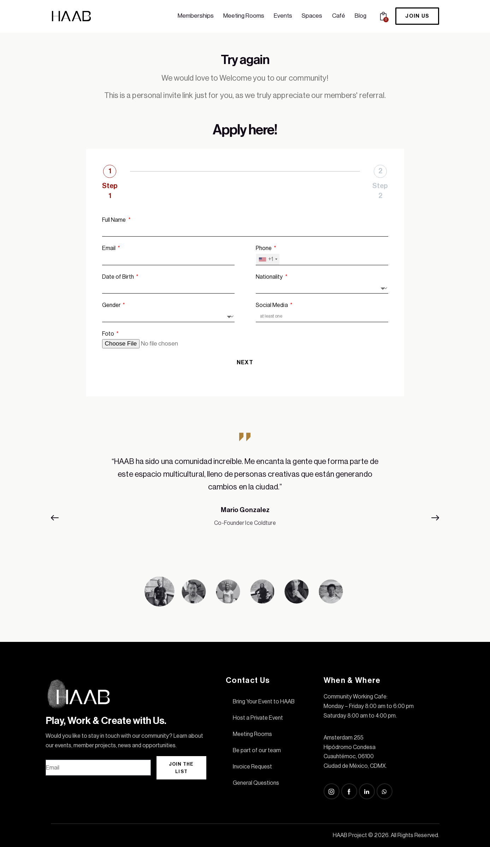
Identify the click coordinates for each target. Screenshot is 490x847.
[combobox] (267, 259)
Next (245, 362)
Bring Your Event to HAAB (264, 701)
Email (109, 248)
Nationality (270, 277)
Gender (112, 305)
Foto (109, 334)
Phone (264, 248)
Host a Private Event (258, 718)
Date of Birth (118, 277)
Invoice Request (252, 767)
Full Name (114, 220)
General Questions (256, 783)
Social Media (272, 305)
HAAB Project (350, 835)
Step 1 (110, 190)
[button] (58, 518)
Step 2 (380, 190)
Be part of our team (257, 750)
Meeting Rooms (252, 734)
